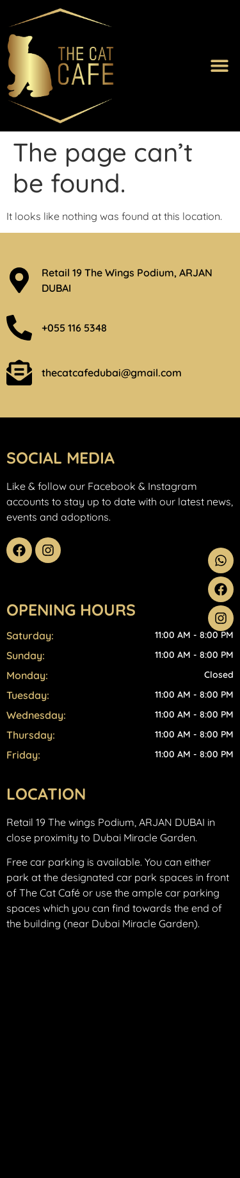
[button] (219, 65)
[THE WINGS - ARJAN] (120, 1050)
